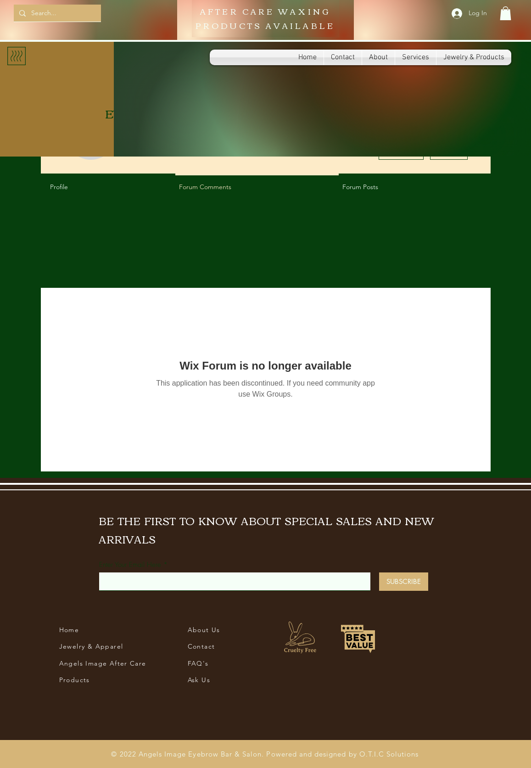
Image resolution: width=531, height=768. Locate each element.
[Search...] (56, 13)
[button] (505, 13)
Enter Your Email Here (130, 564)
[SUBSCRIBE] (403, 581)
